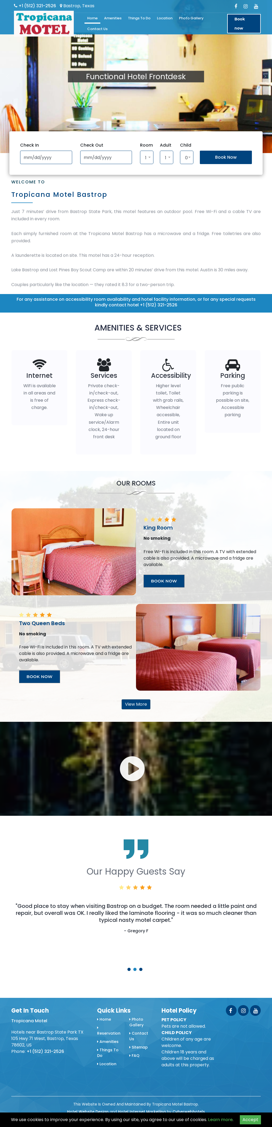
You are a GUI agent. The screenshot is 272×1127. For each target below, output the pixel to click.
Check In (29, 145)
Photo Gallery (191, 18)
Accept (250, 1120)
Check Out (91, 145)
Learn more (220, 1120)
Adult (165, 145)
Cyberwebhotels (188, 1111)
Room (146, 145)
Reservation (108, 1031)
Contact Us (97, 28)
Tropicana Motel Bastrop (59, 194)
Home (92, 18)
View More (136, 704)
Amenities (113, 18)
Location (164, 18)
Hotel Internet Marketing (142, 1111)
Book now (239, 24)
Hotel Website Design (88, 1111)
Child (185, 145)
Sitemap (138, 1047)
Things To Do (139, 18)
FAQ (134, 1055)
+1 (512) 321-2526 (35, 6)
